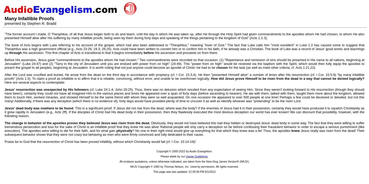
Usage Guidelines (197, 156)
